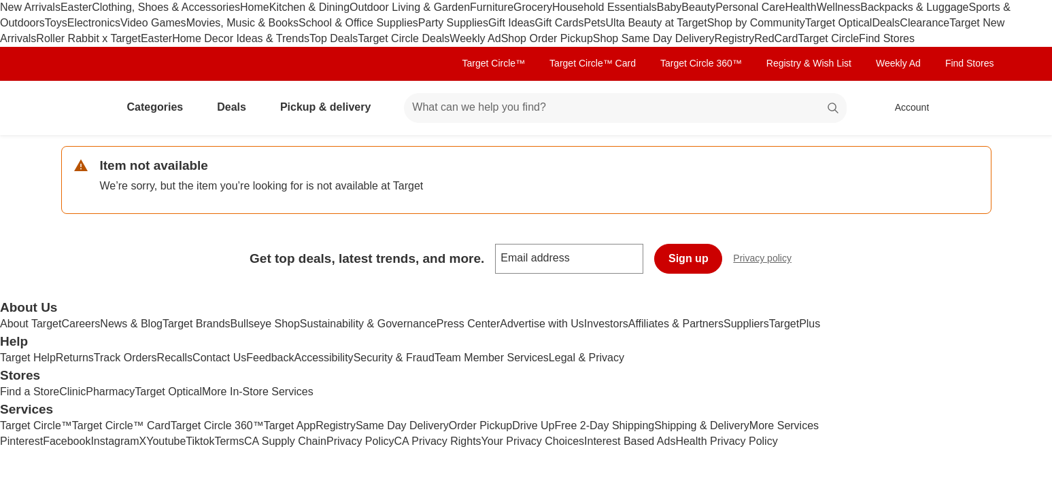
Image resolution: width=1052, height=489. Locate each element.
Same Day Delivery (402, 425)
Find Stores (887, 38)
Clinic (72, 391)
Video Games (153, 23)
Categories (160, 107)
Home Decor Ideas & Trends (240, 38)
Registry (735, 38)
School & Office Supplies (358, 23)
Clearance (924, 23)
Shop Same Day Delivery (654, 38)
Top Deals (333, 38)
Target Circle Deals (403, 38)
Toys (56, 23)
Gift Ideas (511, 23)
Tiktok (200, 441)
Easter (76, 7)
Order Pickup (480, 425)
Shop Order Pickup (547, 38)
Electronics (93, 23)
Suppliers (746, 323)
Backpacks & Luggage (914, 7)
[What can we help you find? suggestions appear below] (625, 108)
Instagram (114, 441)
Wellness (839, 7)
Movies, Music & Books (242, 23)
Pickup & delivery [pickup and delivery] (330, 107)
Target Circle (828, 38)
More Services (784, 425)
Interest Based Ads (629, 441)
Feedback (270, 357)
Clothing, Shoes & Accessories (166, 7)
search (834, 108)
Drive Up (533, 425)
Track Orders (125, 357)
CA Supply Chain (285, 441)
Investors (606, 323)
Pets (595, 23)
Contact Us (219, 357)
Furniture (491, 7)
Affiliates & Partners (676, 323)
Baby (669, 7)
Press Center (468, 323)
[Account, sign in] (905, 108)
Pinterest (21, 441)
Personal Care (750, 7)
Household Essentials (604, 7)
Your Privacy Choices (532, 441)
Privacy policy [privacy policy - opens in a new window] (767, 260)
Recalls (174, 357)
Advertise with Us (542, 323)
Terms (229, 441)
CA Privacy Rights (437, 441)
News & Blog (131, 323)
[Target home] (80, 108)
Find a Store (29, 391)
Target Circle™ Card (592, 63)
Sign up (688, 258)
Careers (80, 323)
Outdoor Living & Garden (410, 7)
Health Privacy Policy (726, 441)
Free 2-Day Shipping (604, 425)
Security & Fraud (394, 357)
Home (254, 7)
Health (800, 7)
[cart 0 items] (974, 108)
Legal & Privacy (586, 357)
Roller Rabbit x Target (88, 38)
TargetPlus (795, 323)
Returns (75, 357)
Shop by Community (756, 23)
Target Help (28, 357)
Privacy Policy (360, 441)
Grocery (532, 7)
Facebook (66, 441)
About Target (30, 323)
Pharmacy (110, 391)
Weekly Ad (474, 38)
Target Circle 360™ (701, 63)
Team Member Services (492, 357)
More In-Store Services (257, 391)
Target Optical (838, 23)
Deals (886, 23)
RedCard (776, 38)
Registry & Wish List (808, 63)
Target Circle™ (494, 63)
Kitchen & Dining (309, 7)
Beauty (698, 7)
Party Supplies (453, 23)
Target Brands (197, 323)
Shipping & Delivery (701, 425)
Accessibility (323, 357)
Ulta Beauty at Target (656, 23)
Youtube (166, 441)
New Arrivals (30, 7)
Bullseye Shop (265, 323)
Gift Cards (559, 23)
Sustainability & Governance (368, 323)
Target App (290, 425)
